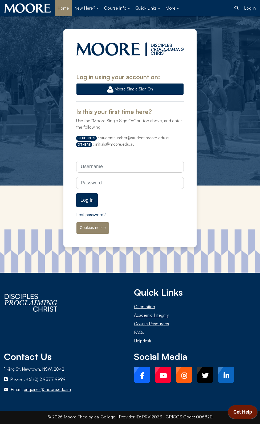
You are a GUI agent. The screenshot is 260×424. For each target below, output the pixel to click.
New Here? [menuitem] (84, 8)
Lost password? (91, 214)
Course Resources (151, 323)
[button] (237, 8)
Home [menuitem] (63, 8)
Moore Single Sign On (130, 89)
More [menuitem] (170, 8)
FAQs (139, 332)
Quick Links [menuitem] (146, 8)
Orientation (144, 306)
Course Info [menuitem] (115, 8)
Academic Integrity (151, 315)
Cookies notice (93, 227)
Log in (250, 8)
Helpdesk (142, 340)
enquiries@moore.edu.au (47, 389)
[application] (242, 413)
